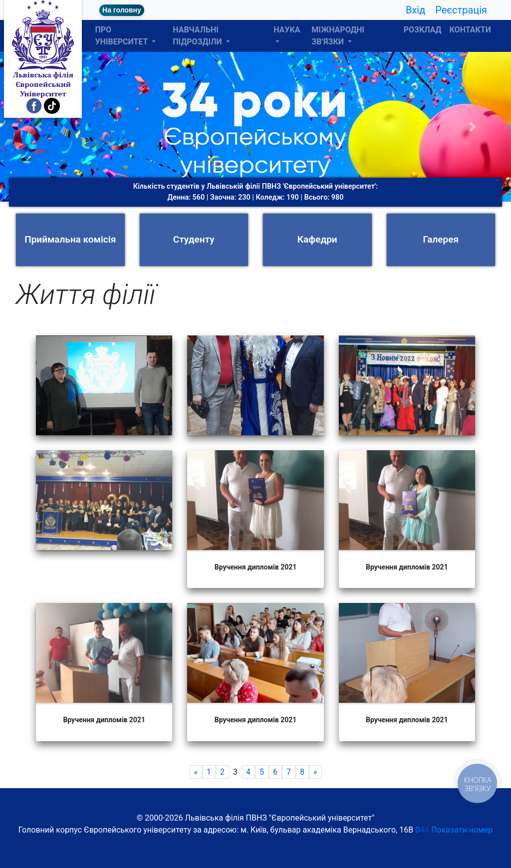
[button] (38, 127)
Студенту (194, 239)
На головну (121, 10)
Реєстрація (461, 10)
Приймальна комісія (70, 239)
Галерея (441, 239)
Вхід (415, 10)
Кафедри (317, 239)
